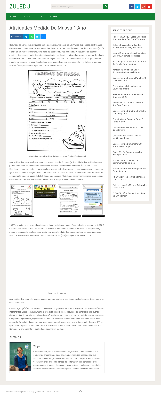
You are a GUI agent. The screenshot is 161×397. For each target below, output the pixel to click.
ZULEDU (19, 6)
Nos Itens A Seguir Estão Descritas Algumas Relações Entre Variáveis (129, 38)
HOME (13, 16)
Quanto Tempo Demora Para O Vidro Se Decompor (127, 145)
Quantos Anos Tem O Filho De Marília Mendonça (127, 136)
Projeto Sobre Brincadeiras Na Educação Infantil (127, 87)
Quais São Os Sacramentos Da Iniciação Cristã (127, 153)
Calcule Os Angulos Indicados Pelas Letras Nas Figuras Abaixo (128, 46)
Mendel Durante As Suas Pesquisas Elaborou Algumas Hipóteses (129, 54)
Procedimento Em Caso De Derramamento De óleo (125, 161)
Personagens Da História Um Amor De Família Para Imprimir (129, 62)
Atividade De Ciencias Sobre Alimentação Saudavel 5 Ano (126, 71)
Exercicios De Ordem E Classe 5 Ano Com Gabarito (128, 103)
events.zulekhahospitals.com (18, 392)
